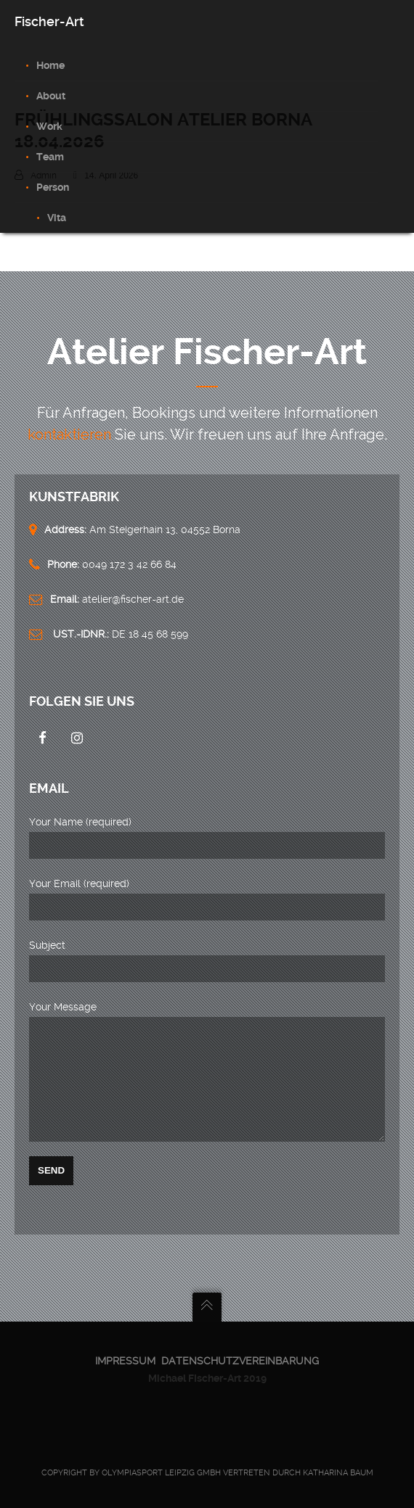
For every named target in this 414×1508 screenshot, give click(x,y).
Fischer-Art (49, 21)
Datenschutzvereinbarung (240, 1361)
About (50, 96)
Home (50, 65)
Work (49, 126)
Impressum (125, 1361)
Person (52, 187)
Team (50, 156)
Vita (56, 217)
